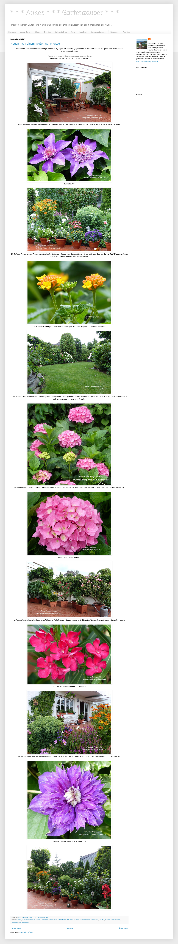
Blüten (37, 32)
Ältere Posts (123, 928)
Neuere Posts (16, 928)
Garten (38, 920)
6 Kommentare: (43, 917)
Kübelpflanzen (62, 920)
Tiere (73, 32)
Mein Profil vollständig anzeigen (147, 62)
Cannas (18, 920)
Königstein (114, 32)
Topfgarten (15, 922)
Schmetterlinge (61, 32)
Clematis (25, 920)
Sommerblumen (85, 920)
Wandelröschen (24, 922)
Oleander (70, 920)
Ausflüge (126, 32)
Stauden (101, 920)
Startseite (12, 32)
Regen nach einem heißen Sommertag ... (36, 43)
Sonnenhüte (94, 920)
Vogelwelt (83, 32)
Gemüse (47, 32)
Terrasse (107, 920)
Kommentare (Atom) (26, 932)
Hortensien (44, 920)
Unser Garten (25, 32)
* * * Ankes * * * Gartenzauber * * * (64, 13)
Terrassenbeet (115, 920)
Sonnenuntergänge (99, 32)
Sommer (76, 920)
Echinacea (31, 920)
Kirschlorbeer (53, 920)
